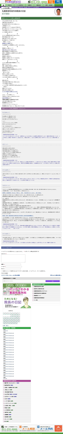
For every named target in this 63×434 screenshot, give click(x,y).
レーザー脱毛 (9, 402)
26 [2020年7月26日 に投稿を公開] (4, 324)
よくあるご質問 (56, 5)
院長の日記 (9, 7)
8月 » (7, 327)
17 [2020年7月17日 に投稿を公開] (16, 320)
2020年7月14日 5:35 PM (7, 235)
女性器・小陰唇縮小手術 (11, 389)
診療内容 (28, 5)
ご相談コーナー (51, 2)
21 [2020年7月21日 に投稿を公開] (9, 322)
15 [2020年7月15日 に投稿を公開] (11, 320)
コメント (3, 253)
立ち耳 (8, 400)
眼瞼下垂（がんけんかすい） (12, 384)
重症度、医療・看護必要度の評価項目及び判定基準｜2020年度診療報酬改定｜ (18, 215)
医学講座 (14, 7)
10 (10, 334)
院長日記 (9, 5)
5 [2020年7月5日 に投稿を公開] (4, 318)
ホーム (3, 5)
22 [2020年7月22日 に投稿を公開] (11, 322)
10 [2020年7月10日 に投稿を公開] (16, 318)
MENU (3, 2)
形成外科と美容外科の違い (39, 290)
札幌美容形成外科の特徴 (39, 288)
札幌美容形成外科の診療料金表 (40, 294)
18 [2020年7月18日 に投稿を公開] (18, 320)
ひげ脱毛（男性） (10, 407)
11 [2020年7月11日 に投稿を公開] (18, 318)
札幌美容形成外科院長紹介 (39, 299)
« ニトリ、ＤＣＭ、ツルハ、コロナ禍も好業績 (10, 276)
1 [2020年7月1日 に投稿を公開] (11, 317)
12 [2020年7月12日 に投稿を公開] (4, 320)
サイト (2, 270)
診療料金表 (35, 5)
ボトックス (9, 420)
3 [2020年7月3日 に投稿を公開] (16, 317)
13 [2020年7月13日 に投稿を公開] (6, 320)
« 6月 (4, 327)
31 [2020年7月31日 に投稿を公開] (16, 324)
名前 (2, 265)
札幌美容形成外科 (3, 7)
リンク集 (35, 301)
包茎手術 (8, 413)
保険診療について (37, 297)
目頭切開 (8, 418)
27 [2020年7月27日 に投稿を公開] (6, 324)
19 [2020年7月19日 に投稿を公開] (4, 322)
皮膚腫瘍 (8, 416)
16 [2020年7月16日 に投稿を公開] (13, 320)
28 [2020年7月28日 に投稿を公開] (9, 324)
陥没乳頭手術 (9, 386)
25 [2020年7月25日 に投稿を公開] (18, 322)
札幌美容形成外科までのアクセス (40, 292)
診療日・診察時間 (45, 5)
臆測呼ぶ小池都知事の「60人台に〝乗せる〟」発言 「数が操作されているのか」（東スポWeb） (22, 192)
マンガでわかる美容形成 (18, 5)
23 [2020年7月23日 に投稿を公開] (13, 322)
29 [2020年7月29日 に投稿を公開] (11, 324)
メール (3, 268)
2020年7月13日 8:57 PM (7, 114)
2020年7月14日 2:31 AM (7, 187)
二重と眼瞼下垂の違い (9, 393)
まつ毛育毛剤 (9, 411)
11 (12, 334)
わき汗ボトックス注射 (11, 398)
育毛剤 (8, 409)
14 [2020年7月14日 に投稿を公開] (9, 320)
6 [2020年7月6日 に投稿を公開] (6, 318)
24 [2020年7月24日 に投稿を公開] (16, 322)
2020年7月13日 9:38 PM (7, 171)
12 (13, 334)
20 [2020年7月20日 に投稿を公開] (6, 322)
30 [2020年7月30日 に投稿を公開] (13, 324)
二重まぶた (9, 391)
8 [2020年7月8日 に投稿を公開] (11, 318)
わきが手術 (11, 395)
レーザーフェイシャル (11, 404)
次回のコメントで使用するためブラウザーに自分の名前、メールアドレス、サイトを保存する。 (24, 272)
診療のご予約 (58, 2)
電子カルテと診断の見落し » (56, 276)
